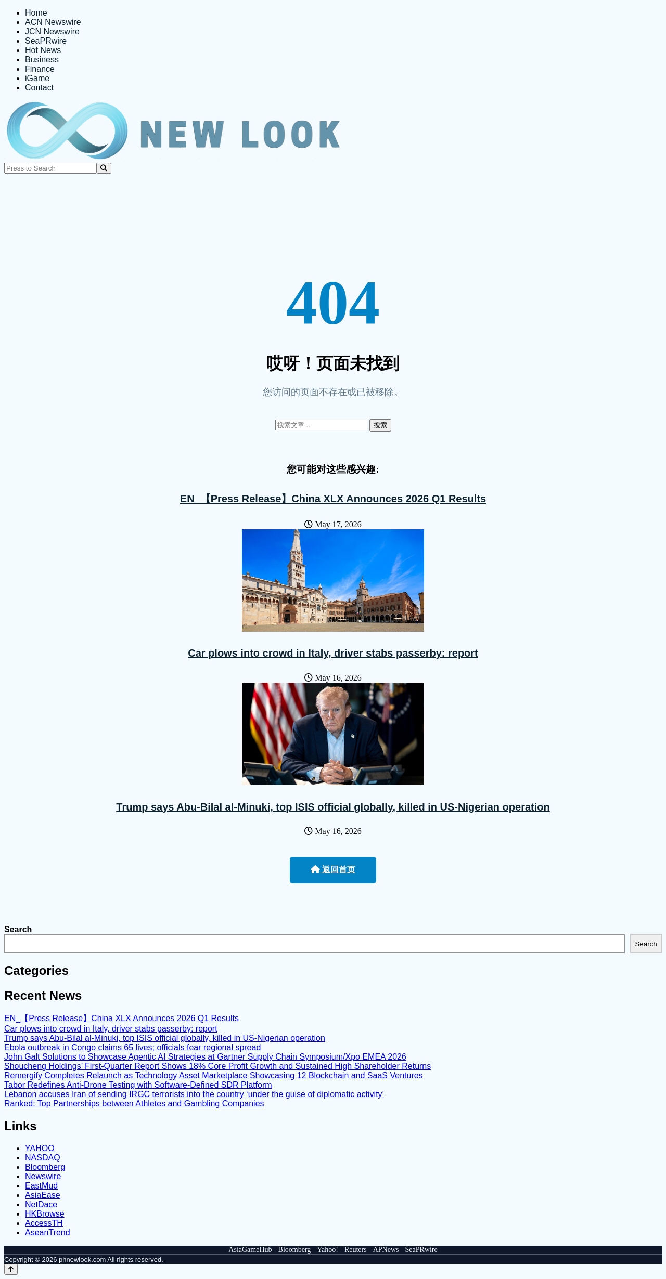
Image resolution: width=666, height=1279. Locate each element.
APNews (386, 1250)
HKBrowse (45, 1213)
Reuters (355, 1250)
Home (36, 12)
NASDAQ (42, 1157)
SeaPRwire (46, 40)
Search (18, 929)
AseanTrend (47, 1232)
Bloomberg (45, 1167)
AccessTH (44, 1223)
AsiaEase (42, 1195)
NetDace (41, 1204)
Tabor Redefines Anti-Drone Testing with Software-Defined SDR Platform (138, 1084)
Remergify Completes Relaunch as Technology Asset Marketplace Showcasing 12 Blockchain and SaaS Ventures (213, 1075)
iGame (37, 78)
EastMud (41, 1185)
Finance (40, 68)
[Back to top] (11, 1269)
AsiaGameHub (250, 1250)
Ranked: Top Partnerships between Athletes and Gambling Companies (134, 1103)
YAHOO (40, 1148)
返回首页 (333, 869)
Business (42, 59)
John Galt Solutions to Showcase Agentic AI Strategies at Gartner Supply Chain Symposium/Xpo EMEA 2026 (205, 1056)
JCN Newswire (52, 31)
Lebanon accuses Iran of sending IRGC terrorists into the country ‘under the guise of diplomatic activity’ (194, 1094)
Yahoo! (327, 1250)
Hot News (43, 50)
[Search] (103, 168)
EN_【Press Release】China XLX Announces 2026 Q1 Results (333, 498)
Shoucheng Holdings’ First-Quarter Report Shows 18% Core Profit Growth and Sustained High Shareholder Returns (217, 1066)
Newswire (43, 1176)
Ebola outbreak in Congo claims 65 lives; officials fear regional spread (132, 1047)
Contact (39, 87)
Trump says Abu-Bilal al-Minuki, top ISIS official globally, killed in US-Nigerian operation (332, 807)
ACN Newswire (53, 22)
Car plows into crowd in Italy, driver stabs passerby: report (333, 653)
